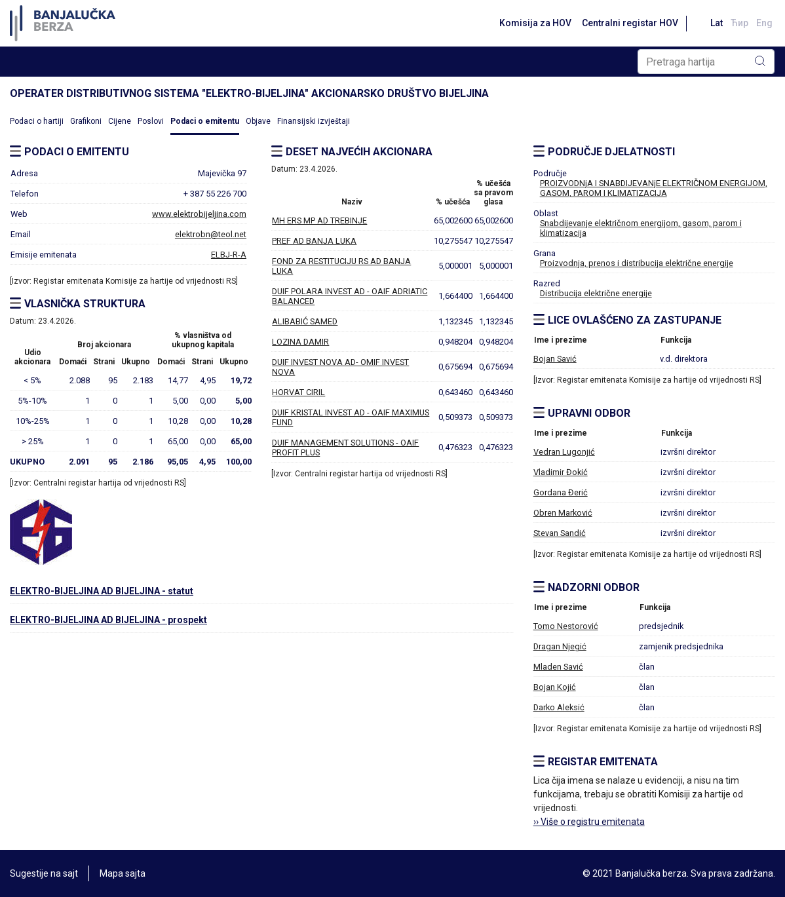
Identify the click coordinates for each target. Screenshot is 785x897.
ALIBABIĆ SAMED (304, 321)
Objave (258, 121)
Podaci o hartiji (37, 121)
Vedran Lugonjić (564, 452)
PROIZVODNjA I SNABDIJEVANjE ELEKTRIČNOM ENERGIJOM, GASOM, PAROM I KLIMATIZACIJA (653, 188)
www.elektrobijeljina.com (199, 214)
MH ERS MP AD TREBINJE (319, 220)
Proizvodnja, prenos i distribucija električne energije (636, 263)
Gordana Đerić (560, 492)
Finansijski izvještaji (313, 121)
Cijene (119, 121)
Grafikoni (86, 121)
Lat (716, 23)
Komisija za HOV (535, 23)
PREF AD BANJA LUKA (314, 241)
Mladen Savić (558, 667)
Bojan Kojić (554, 687)
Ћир (739, 23)
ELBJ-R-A (228, 254)
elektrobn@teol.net (210, 234)
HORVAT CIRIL (298, 392)
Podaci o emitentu (204, 121)
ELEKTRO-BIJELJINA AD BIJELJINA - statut (101, 591)
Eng (764, 23)
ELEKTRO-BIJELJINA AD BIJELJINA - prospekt (108, 620)
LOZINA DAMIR (300, 342)
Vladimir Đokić (560, 472)
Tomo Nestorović (565, 626)
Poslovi (151, 121)
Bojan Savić (555, 359)
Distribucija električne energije (596, 293)
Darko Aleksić (558, 707)
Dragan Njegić (559, 646)
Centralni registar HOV (630, 23)
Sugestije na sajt (44, 873)
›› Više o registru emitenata (589, 821)
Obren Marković (562, 513)
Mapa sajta (122, 873)
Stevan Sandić (559, 533)
